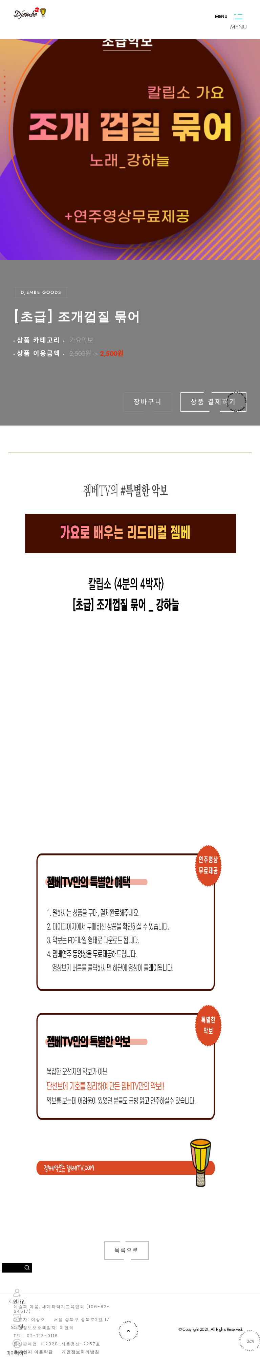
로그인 (17, 1322)
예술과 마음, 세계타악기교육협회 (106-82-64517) (62, 1309)
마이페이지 (17, 1348)
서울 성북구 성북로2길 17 (82, 1319)
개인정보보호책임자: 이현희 (44, 1327)
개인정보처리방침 (81, 1352)
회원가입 (17, 1296)
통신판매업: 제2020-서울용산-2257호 (57, 1344)
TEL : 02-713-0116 (36, 1335)
